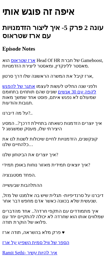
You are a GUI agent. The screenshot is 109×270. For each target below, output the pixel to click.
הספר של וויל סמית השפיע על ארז (35, 242)
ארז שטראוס (23, 60)
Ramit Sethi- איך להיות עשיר (29, 252)
